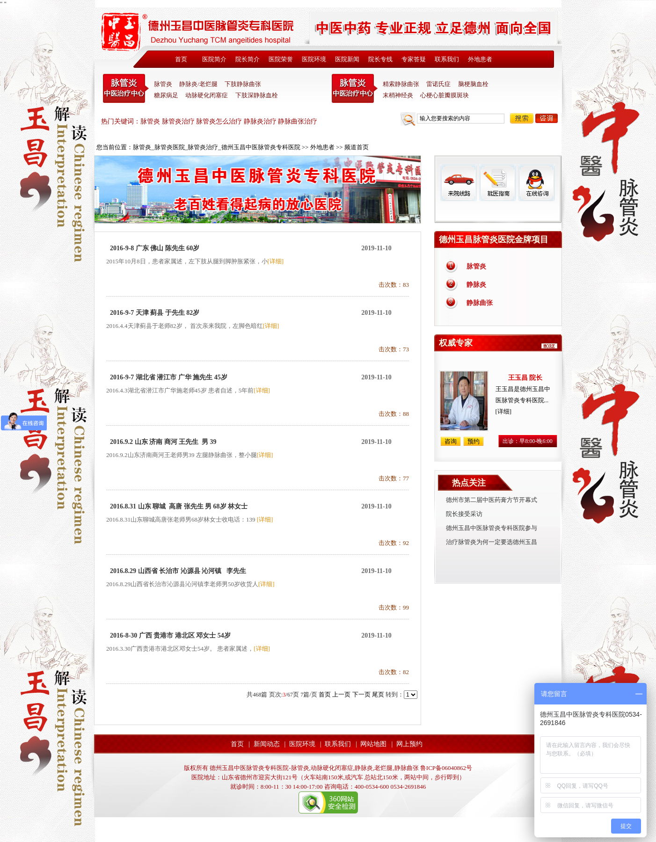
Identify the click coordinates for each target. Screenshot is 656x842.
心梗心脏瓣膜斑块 (444, 95)
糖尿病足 (166, 95)
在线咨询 (536, 182)
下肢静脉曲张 (243, 83)
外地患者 (480, 59)
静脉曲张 (479, 302)
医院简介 (214, 59)
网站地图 (373, 744)
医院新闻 (347, 59)
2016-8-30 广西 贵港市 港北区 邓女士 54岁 (170, 635)
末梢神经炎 (398, 95)
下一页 (361, 694)
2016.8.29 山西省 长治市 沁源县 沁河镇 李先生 (178, 570)
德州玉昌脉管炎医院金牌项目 (493, 239)
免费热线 (498, 212)
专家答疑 (413, 59)
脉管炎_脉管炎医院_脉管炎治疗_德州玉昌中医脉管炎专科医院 (216, 147)
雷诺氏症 (438, 83)
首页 (181, 59)
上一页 (341, 694)
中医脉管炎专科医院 (126, 88)
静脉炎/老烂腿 (198, 83)
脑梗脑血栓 (473, 83)
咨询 (546, 118)
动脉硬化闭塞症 (206, 95)
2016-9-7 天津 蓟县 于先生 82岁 (154, 312)
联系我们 (447, 59)
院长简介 (247, 59)
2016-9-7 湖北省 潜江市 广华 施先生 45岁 (168, 377)
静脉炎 (476, 284)
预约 (473, 441)
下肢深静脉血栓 (256, 95)
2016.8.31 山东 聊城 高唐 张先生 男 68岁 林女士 (179, 506)
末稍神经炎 (355, 88)
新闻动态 (267, 744)
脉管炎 (163, 83)
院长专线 (380, 59)
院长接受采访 (464, 513)
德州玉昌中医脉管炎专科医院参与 (491, 527)
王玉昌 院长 (525, 377)
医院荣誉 (281, 59)
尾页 (378, 694)
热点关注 (469, 482)
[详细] (276, 261)
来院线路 (458, 182)
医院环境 (314, 59)
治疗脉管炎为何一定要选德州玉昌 (491, 541)
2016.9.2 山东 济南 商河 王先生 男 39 (163, 441)
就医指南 (497, 182)
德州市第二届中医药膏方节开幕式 (491, 499)
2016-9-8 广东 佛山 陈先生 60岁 (154, 248)
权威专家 (456, 343)
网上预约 (409, 744)
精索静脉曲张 (401, 83)
